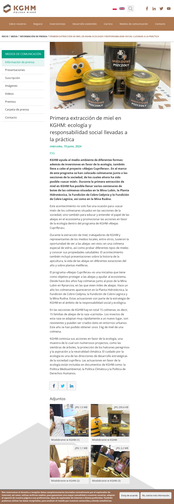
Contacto (160, 23)
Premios (10, 102)
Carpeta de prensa (17, 109)
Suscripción (12, 78)
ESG (52, 153)
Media (14, 36)
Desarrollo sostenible (85, 23)
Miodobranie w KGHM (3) (110, 464)
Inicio (5, 36)
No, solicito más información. (156, 495)
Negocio (37, 23)
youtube (169, 8)
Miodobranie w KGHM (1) (69, 423)
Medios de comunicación (134, 23)
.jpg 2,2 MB (122, 448)
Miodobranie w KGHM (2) (69, 464)
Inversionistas (57, 23)
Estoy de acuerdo (129, 495)
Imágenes (11, 86)
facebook (147, 8)
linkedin (154, 8)
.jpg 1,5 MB (81, 407)
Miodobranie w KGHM (110, 423)
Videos (9, 94)
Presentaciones (15, 70)
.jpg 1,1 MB (81, 448)
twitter (161, 8)
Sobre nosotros (17, 23)
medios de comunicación (23, 54)
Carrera (108, 23)
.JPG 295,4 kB (121, 407)
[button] (130, 8)
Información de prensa (33, 36)
